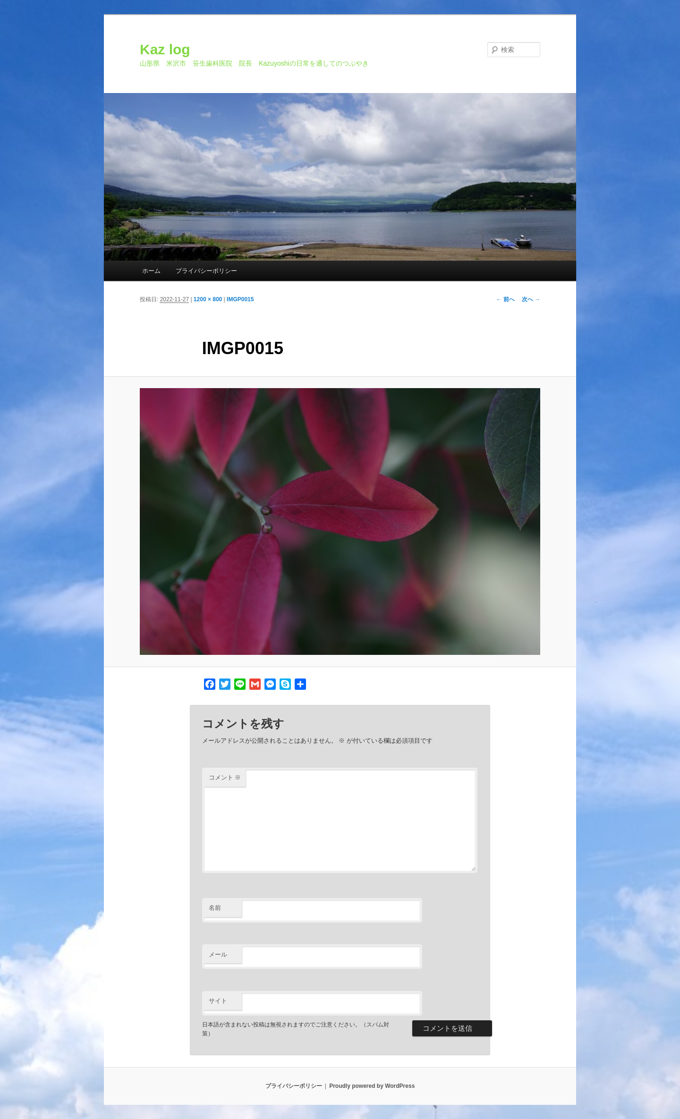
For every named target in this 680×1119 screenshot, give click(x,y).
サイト (218, 1000)
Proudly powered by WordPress (372, 1086)
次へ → (531, 299)
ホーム (151, 270)
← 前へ (505, 299)
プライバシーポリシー (206, 270)
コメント (225, 777)
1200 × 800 (208, 299)
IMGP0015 (240, 299)
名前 (215, 907)
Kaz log (165, 49)
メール (218, 954)
